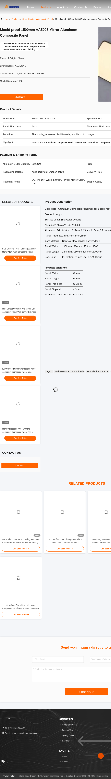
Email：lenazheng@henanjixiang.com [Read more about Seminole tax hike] (20, 733)
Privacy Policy (9, 776)
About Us (62, 7)
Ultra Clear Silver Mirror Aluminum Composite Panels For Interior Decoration (20, 606)
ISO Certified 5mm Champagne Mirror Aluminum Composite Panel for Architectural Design (19, 372)
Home (30, 7)
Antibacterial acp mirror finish (69, 371)
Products (45, 7)
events (97, 7)
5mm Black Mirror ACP (97, 371)
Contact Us (80, 7)
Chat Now (22, 97)
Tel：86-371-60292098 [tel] (13, 728)
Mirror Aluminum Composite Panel (37, 19)
